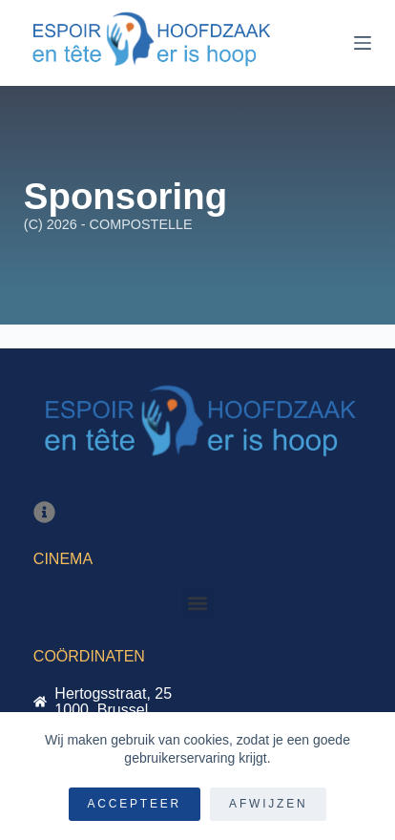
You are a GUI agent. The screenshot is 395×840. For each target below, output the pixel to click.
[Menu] (362, 43)
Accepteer (135, 803)
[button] (198, 603)
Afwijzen (268, 803)
